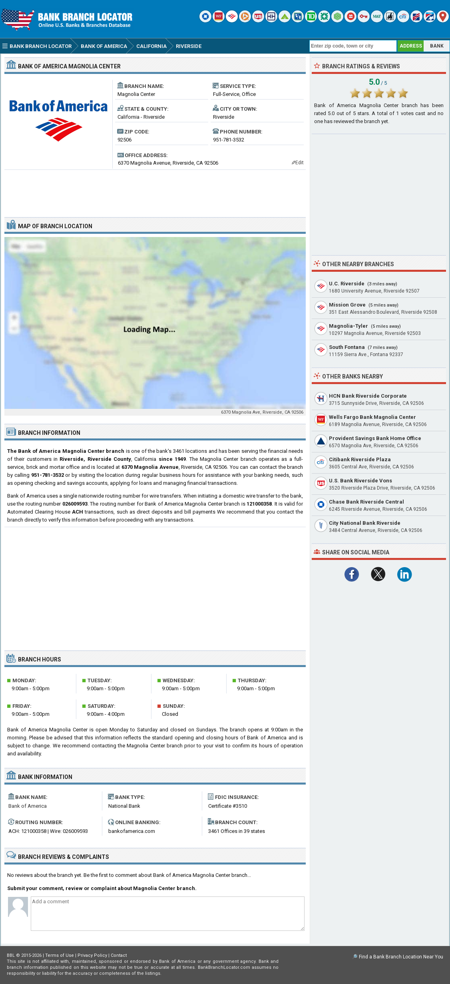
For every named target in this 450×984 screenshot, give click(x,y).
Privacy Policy (92, 955)
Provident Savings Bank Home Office (375, 438)
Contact (119, 955)
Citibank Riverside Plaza (360, 459)
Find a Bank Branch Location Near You (401, 957)
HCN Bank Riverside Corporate (368, 396)
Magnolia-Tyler (348, 326)
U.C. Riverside (346, 284)
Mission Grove (347, 305)
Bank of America (27, 806)
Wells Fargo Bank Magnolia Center (372, 417)
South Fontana (347, 347)
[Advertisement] (155, 190)
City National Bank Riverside (364, 523)
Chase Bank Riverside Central (366, 502)
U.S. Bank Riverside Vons (360, 481)
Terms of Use (59, 955)
